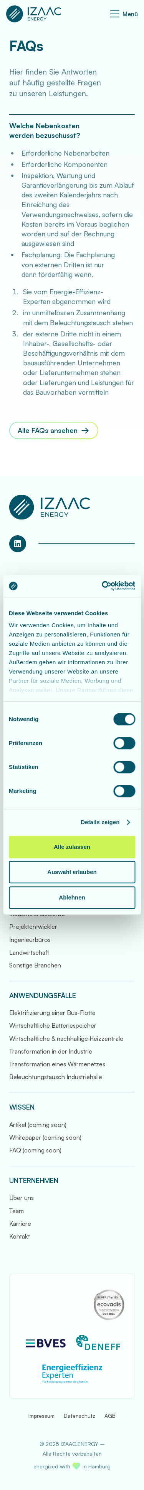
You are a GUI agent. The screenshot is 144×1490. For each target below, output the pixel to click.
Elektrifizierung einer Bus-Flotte (52, 1013)
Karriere (20, 1223)
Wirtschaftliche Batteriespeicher (52, 1025)
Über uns (21, 1198)
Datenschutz (79, 1415)
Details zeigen (100, 822)
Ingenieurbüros (30, 940)
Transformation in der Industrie (50, 1051)
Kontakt (19, 1236)
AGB (110, 1415)
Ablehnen (72, 897)
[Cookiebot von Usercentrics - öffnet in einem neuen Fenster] (102, 586)
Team (16, 1211)
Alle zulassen (72, 846)
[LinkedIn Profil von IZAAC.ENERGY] (17, 543)
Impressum (41, 1415)
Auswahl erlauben (71, 872)
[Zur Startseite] (33, 13)
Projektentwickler (33, 926)
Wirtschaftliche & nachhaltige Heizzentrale (66, 1038)
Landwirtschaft (29, 952)
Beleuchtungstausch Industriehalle (55, 1077)
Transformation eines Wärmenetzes (57, 1064)
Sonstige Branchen (35, 965)
